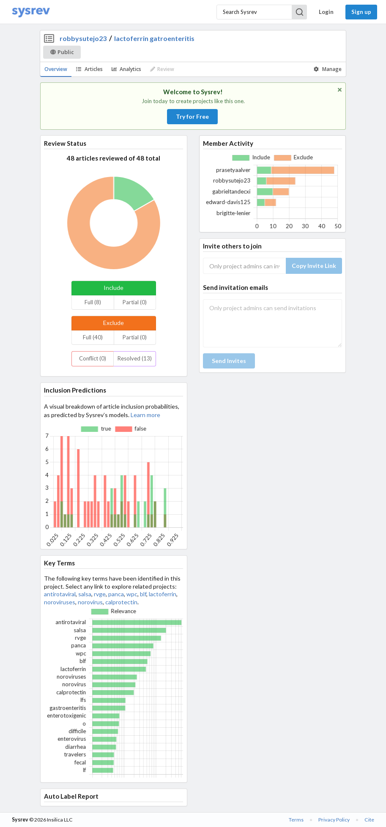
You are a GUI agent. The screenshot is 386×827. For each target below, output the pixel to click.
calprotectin (121, 602)
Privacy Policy (334, 819)
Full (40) (93, 337)
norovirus (90, 602)
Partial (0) (135, 302)
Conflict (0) (92, 358)
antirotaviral (60, 594)
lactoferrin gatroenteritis (154, 38)
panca (116, 594)
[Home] (31, 12)
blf (143, 594)
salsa (84, 594)
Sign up (361, 11)
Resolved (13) (135, 358)
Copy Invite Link (314, 265)
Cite (369, 819)
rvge (100, 594)
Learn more (145, 414)
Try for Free (192, 116)
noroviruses (59, 602)
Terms (296, 819)
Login (326, 11)
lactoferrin (162, 594)
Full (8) (93, 302)
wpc (131, 594)
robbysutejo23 (83, 38)
